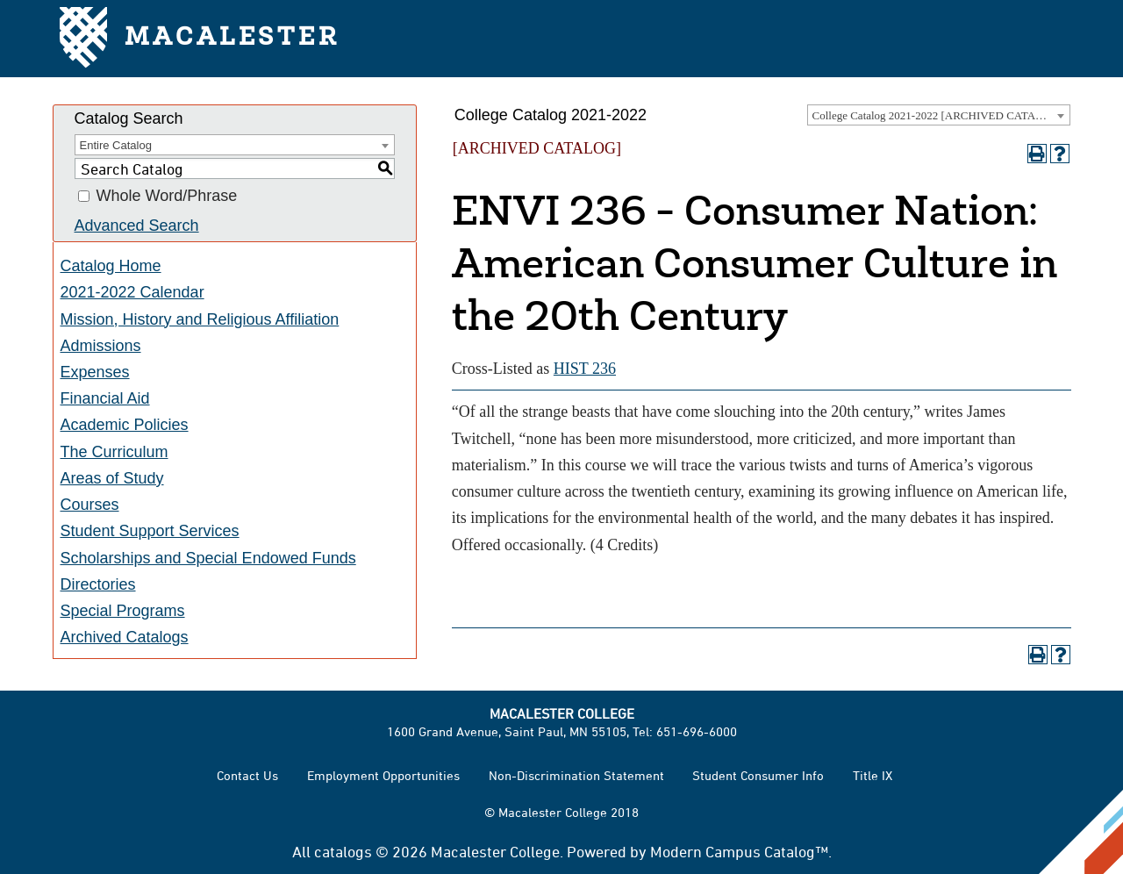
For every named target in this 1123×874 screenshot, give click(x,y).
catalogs (343, 851)
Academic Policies (125, 424)
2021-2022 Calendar (132, 292)
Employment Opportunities (383, 775)
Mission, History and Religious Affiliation (200, 319)
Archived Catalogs (125, 637)
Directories (98, 584)
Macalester (200, 39)
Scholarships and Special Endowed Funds (208, 558)
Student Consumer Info (758, 775)
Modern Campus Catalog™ (739, 851)
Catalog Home (111, 266)
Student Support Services (150, 531)
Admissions (101, 346)
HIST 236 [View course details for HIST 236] (585, 368)
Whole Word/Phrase (167, 196)
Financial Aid (105, 398)
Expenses (95, 372)
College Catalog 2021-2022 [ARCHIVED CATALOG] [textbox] (937, 115)
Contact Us (247, 775)
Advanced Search (137, 225)
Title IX (872, 775)
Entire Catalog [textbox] (116, 145)
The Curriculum (114, 452)
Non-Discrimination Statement (576, 775)
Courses (90, 504)
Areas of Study (112, 478)
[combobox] (938, 114)
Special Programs (123, 611)
